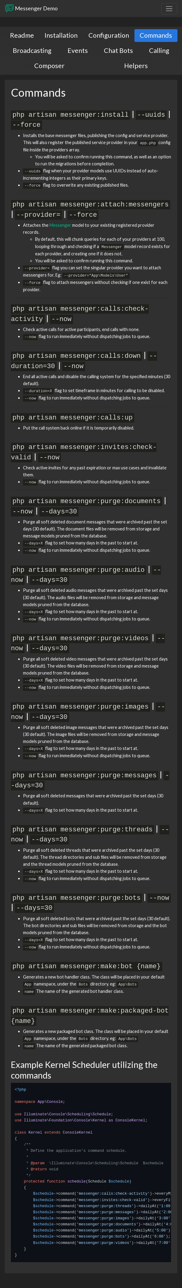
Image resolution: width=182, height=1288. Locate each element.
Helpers (136, 66)
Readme (22, 35)
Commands (156, 35)
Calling (159, 50)
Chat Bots (118, 50)
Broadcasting (32, 50)
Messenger (60, 225)
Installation (61, 35)
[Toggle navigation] (169, 8)
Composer (49, 66)
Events (78, 50)
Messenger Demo (31, 8)
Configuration (108, 35)
